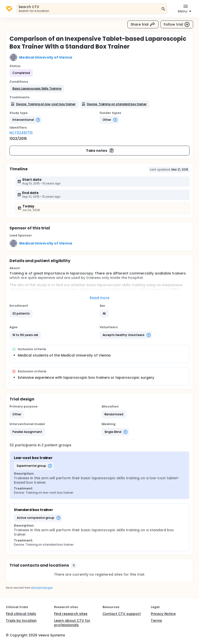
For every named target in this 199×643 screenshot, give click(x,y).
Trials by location (21, 620)
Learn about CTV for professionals (72, 622)
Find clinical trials (21, 614)
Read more (99, 298)
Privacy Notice (163, 614)
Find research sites (70, 614)
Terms (156, 620)
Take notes (100, 150)
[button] (36, 88)
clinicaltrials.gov (41, 588)
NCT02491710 (21, 133)
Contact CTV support (122, 614)
